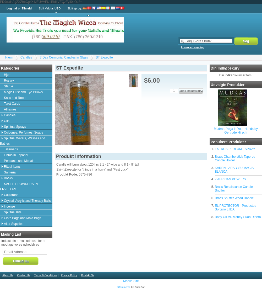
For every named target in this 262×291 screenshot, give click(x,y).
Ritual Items (12, 166)
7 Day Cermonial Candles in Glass (64, 57)
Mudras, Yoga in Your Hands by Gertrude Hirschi (236, 130)
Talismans (11, 149)
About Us (7, 275)
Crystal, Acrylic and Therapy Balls (27, 201)
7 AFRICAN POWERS (230, 179)
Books (8, 178)
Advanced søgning (192, 47)
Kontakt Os (87, 275)
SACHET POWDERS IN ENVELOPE (19, 186)
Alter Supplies (13, 224)
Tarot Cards (12, 103)
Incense (9, 206)
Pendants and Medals (19, 161)
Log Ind (12, 8)
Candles (26, 57)
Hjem (9, 57)
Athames (10, 109)
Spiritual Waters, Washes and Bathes (22, 140)
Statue (8, 86)
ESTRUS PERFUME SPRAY (235, 149)
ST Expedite (104, 57)
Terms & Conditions (45, 275)
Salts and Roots (15, 98)
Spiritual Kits (12, 212)
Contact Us (23, 275)
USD (57, 8)
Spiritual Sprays (15, 127)
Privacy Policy (69, 275)
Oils (6, 121)
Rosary (9, 80)
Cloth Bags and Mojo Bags (22, 218)
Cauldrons (11, 195)
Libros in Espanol (16, 155)
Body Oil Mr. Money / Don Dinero (238, 217)
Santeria (10, 172)
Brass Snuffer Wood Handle (234, 198)
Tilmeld (27, 8)
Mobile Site (131, 281)
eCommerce (123, 286)
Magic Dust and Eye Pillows (23, 92)
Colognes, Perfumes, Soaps (23, 132)
